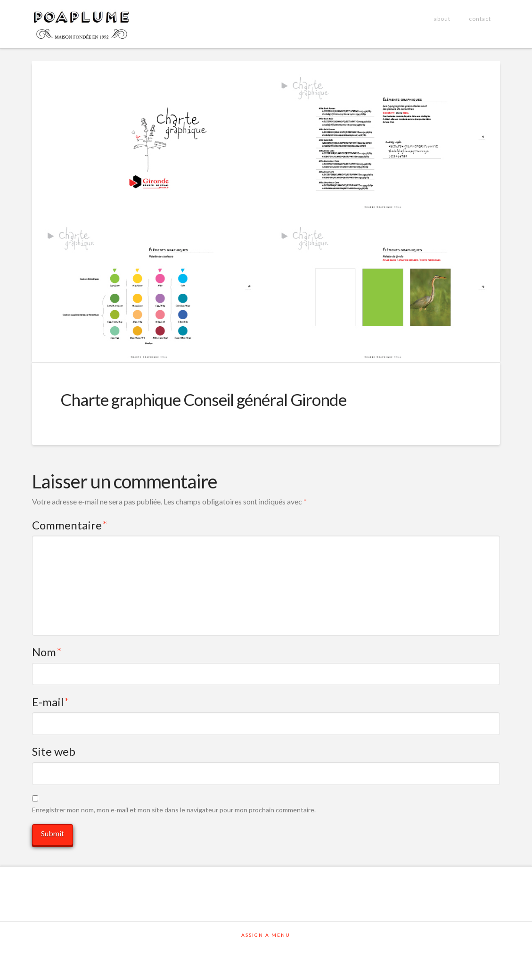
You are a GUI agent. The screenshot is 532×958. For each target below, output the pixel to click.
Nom (47, 652)
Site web (53, 751)
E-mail (50, 702)
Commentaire (69, 525)
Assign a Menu (265, 935)
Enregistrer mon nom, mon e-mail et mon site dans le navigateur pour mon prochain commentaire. (174, 810)
